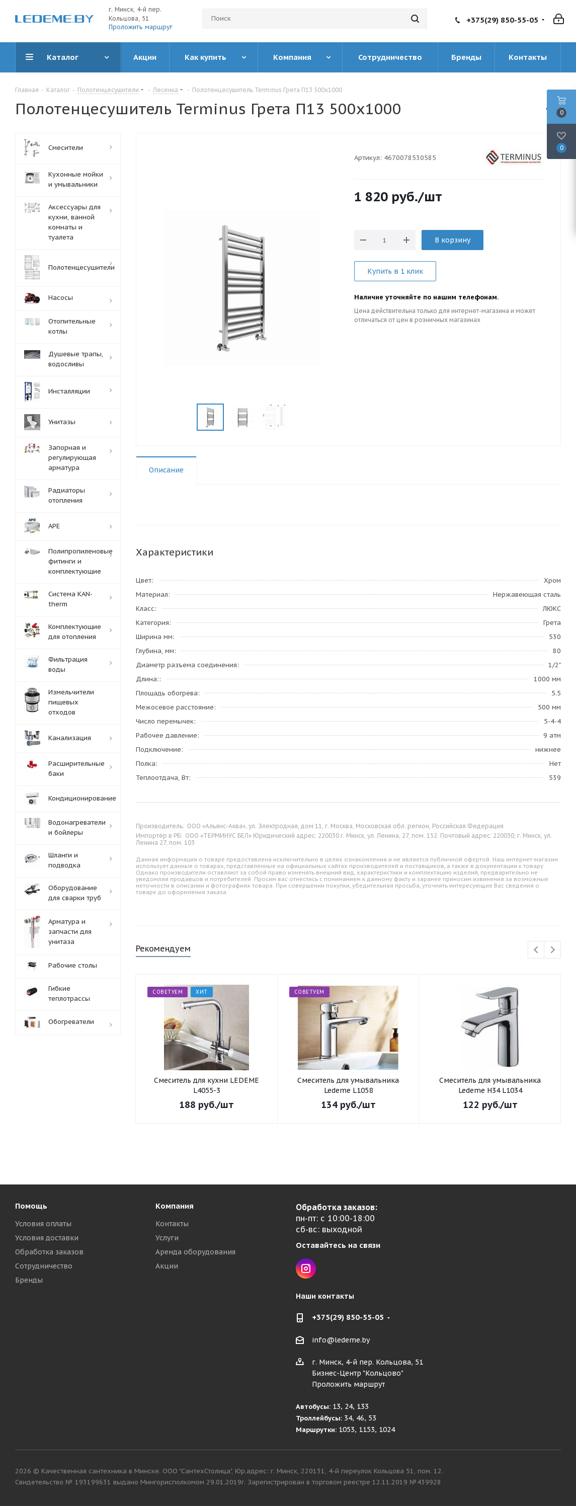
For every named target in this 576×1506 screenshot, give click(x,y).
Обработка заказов (49, 1251)
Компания (174, 1206)
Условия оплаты (43, 1223)
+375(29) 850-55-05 (502, 20)
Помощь (31, 1206)
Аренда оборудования (195, 1251)
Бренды (29, 1280)
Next (552, 950)
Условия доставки (46, 1237)
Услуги (167, 1237)
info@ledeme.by (341, 1339)
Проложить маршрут (141, 27)
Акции (166, 1266)
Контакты (172, 1223)
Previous (536, 950)
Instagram (306, 1268)
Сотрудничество (43, 1266)
